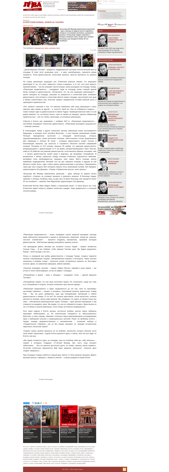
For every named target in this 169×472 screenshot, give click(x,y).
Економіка (73, 15)
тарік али (47, 461)
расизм (42, 459)
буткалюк (91, 446)
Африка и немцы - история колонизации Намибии (30, 431)
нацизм (26, 457)
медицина (72, 455)
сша (40, 461)
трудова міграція (58, 461)
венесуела (49, 449)
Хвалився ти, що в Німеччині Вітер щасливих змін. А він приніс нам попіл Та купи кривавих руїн (51, 4)
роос (56, 459)
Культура (26, 15)
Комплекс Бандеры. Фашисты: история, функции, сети (68, 431)
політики (77, 457)
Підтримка (112, 1)
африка (62, 446)
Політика (56, 15)
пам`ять (57, 457)
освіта (50, 457)
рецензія (49, 459)
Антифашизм (89, 15)
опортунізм (34, 457)
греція (76, 449)
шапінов (72, 463)
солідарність (84, 459)
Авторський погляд (105, 60)
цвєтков (46, 463)
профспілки (27, 459)
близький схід (39, 48)
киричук (91, 451)
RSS (99, 1)
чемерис (64, 463)
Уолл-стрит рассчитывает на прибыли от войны (49, 431)
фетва (93, 461)
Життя (80, 15)
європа (33, 446)
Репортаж (64, 15)
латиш (33, 455)
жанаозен (41, 451)
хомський (38, 463)
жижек (57, 451)
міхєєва (48, 455)
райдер (36, 459)
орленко (43, 457)
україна (69, 461)
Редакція (105, 1)
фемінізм (85, 461)
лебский (40, 455)
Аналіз (31, 17)
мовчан (80, 455)
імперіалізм (41, 446)
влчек (57, 449)
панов (64, 457)
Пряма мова (47, 15)
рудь (60, 459)
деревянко (88, 449)
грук (81, 449)
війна (31, 449)
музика (88, 455)
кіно (66, 451)
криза (68, 453)
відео (46, 48)
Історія (25, 17)
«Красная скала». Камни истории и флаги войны (85, 431)
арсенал (54, 446)
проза (91, 457)
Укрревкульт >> (62, 9)
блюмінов (82, 446)
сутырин (34, 461)
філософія (77, 461)
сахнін (66, 459)
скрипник (74, 459)
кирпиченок (28, 453)
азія (48, 446)
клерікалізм (39, 453)
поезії (70, 457)
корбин (62, 453)
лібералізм (76, 453)
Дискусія (38, 15)
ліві (82, 453)
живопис (50, 451)
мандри (64, 455)
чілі (52, 463)
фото (58, 48)
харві (31, 463)
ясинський (81, 463)
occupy (26, 446)
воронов (63, 449)
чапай (57, 463)
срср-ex (27, 461)
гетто (70, 449)
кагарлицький (81, 451)
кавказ (72, 451)
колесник (52, 48)
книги (47, 453)
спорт (92, 459)
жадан (33, 451)
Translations (40, 17)
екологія (26, 451)
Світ (32, 15)
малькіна (56, 455)
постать (85, 457)
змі (62, 451)
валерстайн (39, 449)
